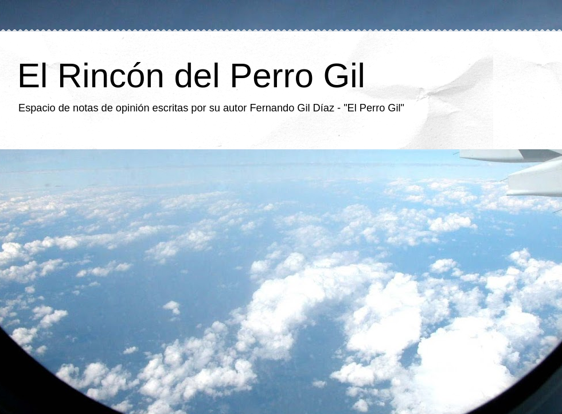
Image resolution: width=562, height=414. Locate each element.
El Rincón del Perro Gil (191, 75)
